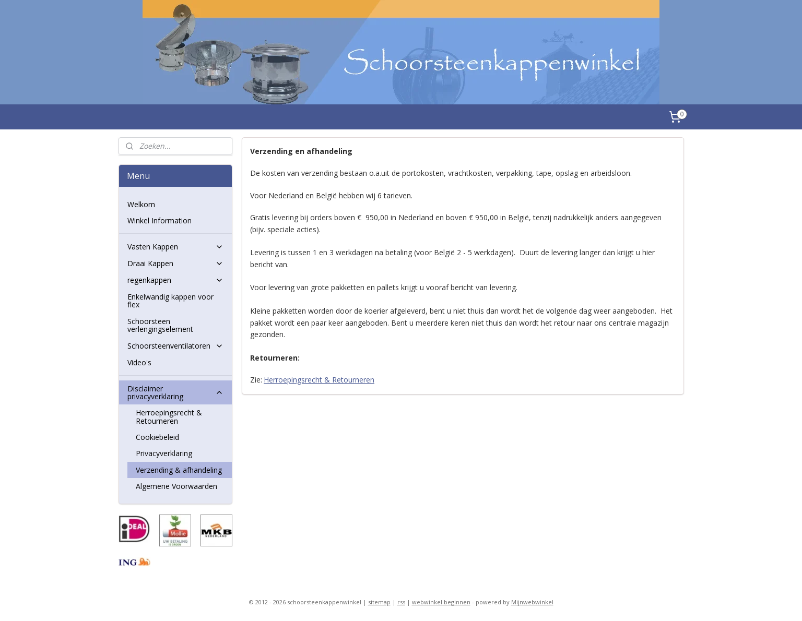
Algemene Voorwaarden (176, 486)
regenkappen (175, 280)
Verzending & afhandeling (179, 470)
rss (401, 602)
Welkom (141, 204)
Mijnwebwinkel (532, 602)
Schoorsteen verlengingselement (160, 325)
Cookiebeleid (157, 437)
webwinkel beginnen (441, 602)
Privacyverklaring (164, 453)
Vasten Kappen (175, 247)
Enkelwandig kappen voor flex (170, 300)
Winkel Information (159, 220)
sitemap (379, 602)
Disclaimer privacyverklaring (175, 392)
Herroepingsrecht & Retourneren (319, 380)
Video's (139, 362)
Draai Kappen (175, 263)
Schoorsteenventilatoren (175, 346)
